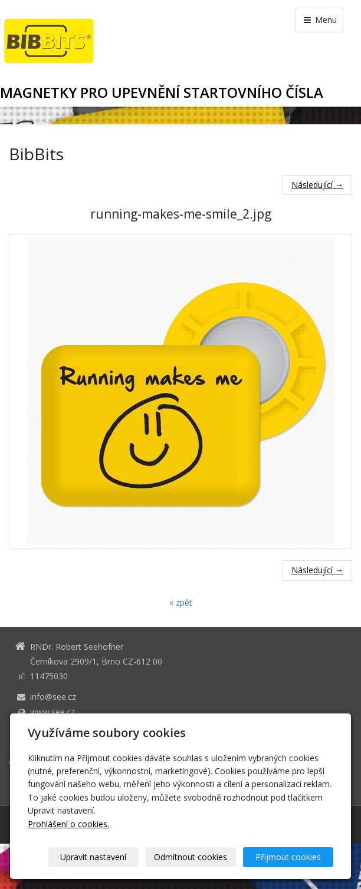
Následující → (317, 184)
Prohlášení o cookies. (68, 823)
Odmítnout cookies (190, 856)
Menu (319, 19)
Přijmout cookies (288, 856)
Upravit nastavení (93, 856)
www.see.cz (52, 712)
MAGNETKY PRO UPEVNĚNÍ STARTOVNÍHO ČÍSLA (161, 92)
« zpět (180, 602)
